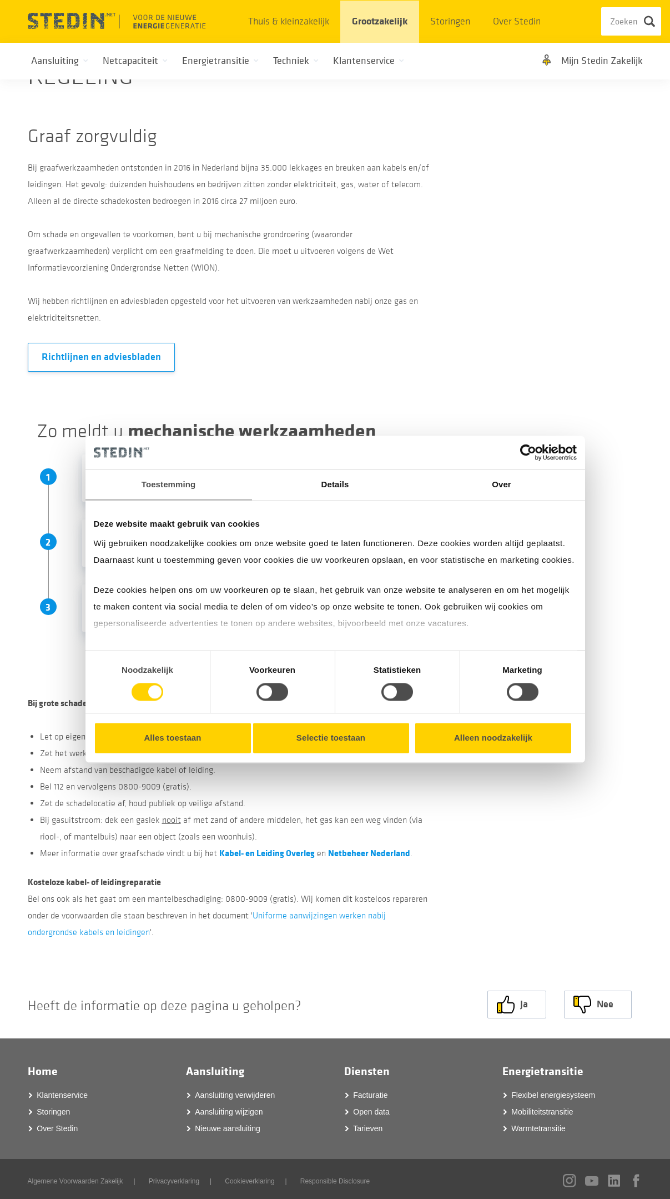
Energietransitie (542, 1068)
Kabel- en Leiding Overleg (267, 853)
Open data (371, 1108)
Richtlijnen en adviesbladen (101, 357)
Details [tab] (335, 484)
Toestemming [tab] (169, 484)
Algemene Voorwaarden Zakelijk (75, 1178)
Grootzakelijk (379, 21)
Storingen (450, 21)
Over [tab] (501, 484)
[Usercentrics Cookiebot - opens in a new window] (528, 452)
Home (43, 1068)
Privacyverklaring (174, 1178)
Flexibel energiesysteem (553, 1091)
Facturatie (370, 1091)
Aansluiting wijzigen (229, 1108)
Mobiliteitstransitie (542, 1108)
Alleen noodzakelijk (493, 738)
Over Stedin (517, 21)
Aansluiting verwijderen (235, 1091)
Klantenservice (62, 1091)
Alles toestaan (172, 738)
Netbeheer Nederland (369, 853)
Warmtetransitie (538, 1125)
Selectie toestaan (330, 738)
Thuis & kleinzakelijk (288, 21)
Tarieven (367, 1125)
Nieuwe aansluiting (227, 1125)
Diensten (367, 1068)
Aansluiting (215, 1068)
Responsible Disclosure (335, 1178)
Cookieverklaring (249, 1178)
